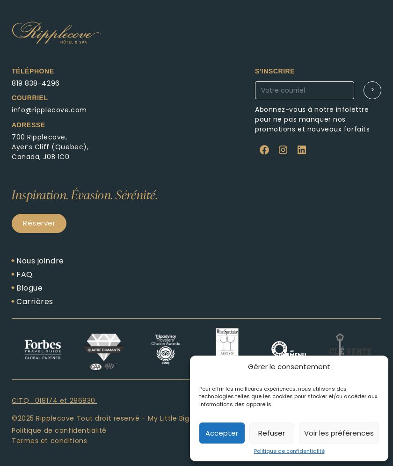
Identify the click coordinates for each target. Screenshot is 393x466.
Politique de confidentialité (289, 451)
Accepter (221, 433)
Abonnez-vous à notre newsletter (325, 101)
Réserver (39, 223)
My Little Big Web (177, 418)
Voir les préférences (339, 433)
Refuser (271, 433)
